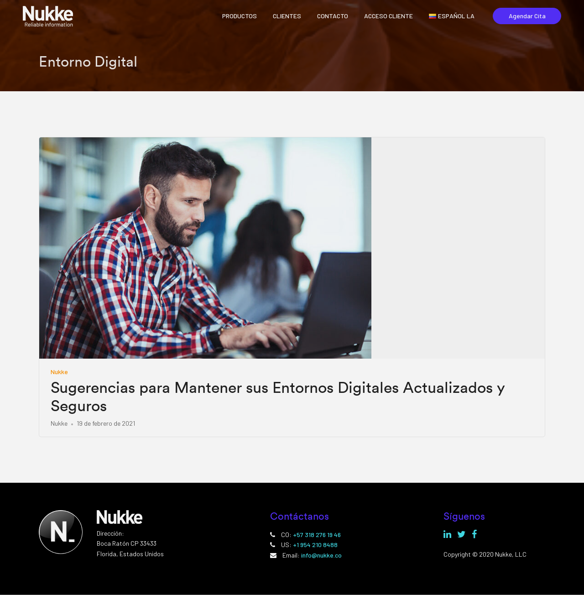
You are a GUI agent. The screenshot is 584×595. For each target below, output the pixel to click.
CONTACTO (332, 16)
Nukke (59, 372)
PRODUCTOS (239, 16)
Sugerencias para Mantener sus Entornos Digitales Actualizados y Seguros (278, 397)
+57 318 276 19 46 (317, 534)
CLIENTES (287, 16)
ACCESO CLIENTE (388, 16)
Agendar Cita (527, 16)
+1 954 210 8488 (315, 544)
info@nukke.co (321, 555)
